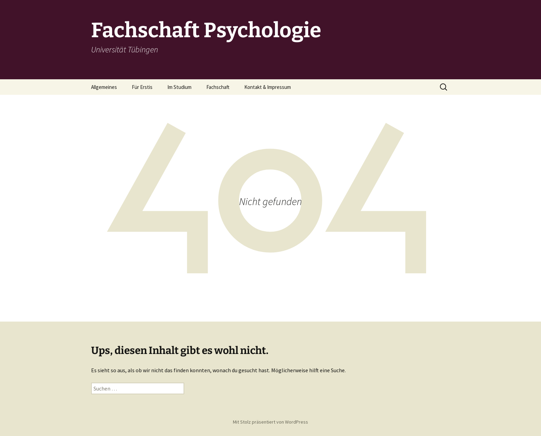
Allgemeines (104, 87)
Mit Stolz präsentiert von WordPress (270, 422)
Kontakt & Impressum (267, 87)
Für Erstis (142, 87)
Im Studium (179, 87)
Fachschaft (217, 87)
